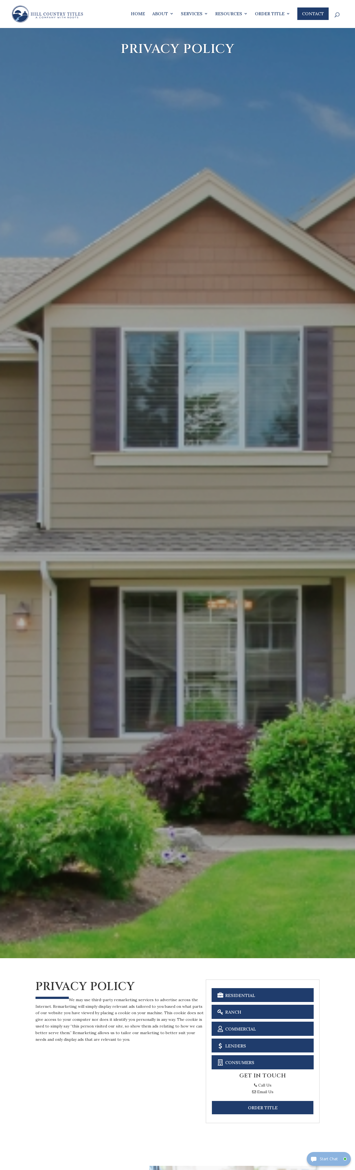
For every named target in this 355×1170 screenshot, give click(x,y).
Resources (228, 14)
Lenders (231, 1045)
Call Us (263, 1085)
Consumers (235, 1062)
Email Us (262, 1091)
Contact (313, 13)
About (160, 14)
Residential (235, 995)
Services (191, 14)
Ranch (228, 1011)
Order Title (270, 14)
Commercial (236, 1028)
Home (138, 14)
